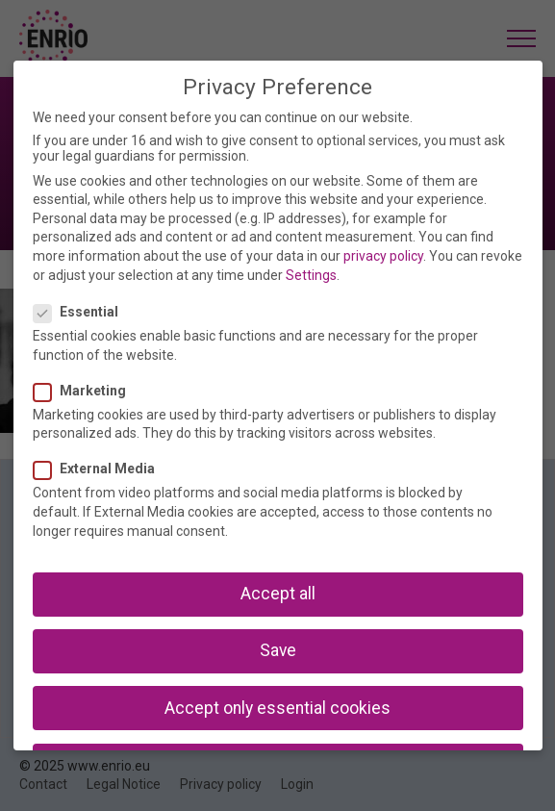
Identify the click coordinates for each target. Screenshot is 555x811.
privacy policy (383, 256)
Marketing (86, 390)
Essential (82, 311)
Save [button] (278, 650)
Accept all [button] (277, 593)
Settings (311, 275)
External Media (100, 468)
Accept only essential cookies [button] (277, 708)
